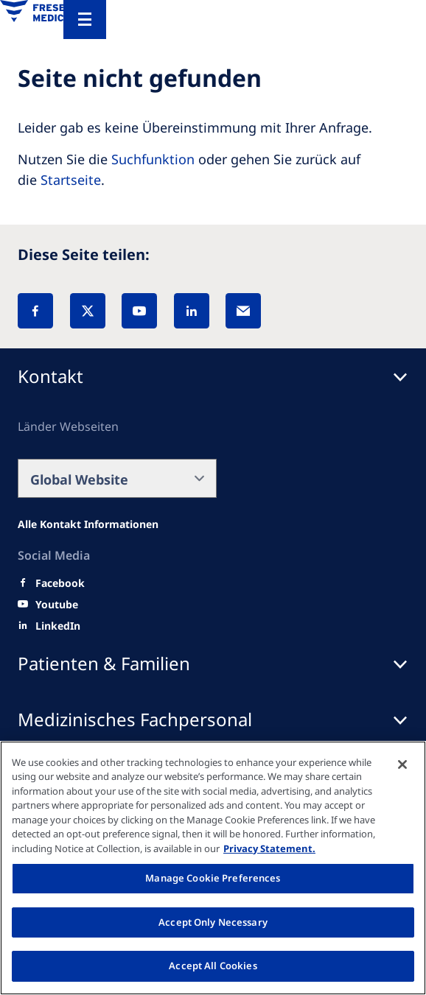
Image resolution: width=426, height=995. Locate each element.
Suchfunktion (153, 159)
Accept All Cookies (212, 965)
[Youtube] (56, 604)
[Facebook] (35, 310)
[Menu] (84, 19)
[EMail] (243, 310)
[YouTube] (139, 310)
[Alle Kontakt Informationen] (88, 524)
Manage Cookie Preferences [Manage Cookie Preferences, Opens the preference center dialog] (212, 878)
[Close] (402, 764)
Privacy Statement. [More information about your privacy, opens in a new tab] (269, 848)
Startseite (71, 180)
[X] (87, 310)
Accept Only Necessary (213, 922)
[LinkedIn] (191, 310)
